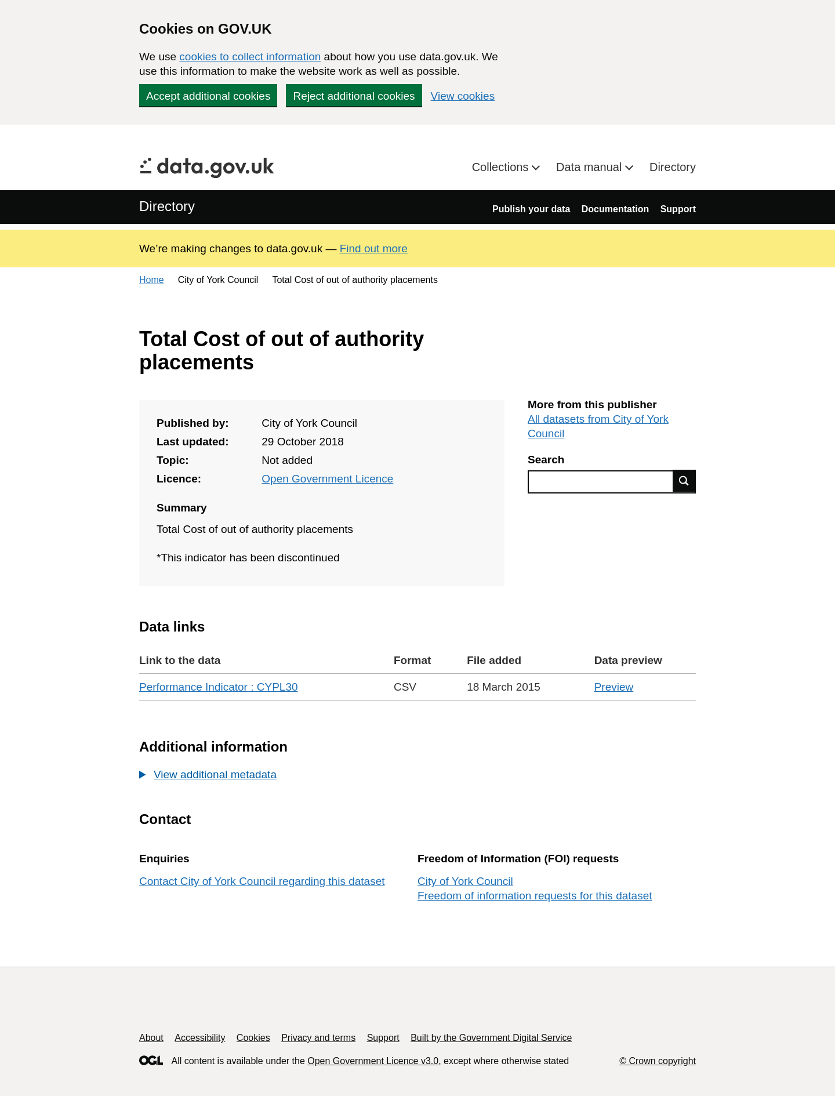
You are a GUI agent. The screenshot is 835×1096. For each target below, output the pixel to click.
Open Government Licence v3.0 (372, 1061)
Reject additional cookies (354, 96)
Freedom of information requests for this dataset (535, 896)
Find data (684, 481)
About (151, 1038)
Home (151, 280)
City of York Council (465, 881)
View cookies (463, 95)
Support (678, 209)
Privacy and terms (318, 1038)
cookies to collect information (250, 56)
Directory (672, 167)
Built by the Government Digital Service (491, 1038)
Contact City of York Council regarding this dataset (262, 881)
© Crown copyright (657, 1061)
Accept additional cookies (208, 96)
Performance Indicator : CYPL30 (218, 687)
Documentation (615, 209)
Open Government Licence (327, 479)
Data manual (590, 167)
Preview (614, 687)
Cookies (253, 1038)
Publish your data (531, 209)
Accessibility (200, 1038)
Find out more (374, 248)
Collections (502, 167)
